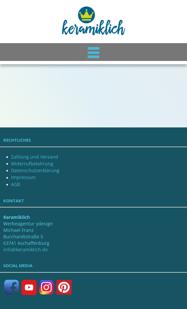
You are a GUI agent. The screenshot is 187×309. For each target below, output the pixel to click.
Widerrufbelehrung (32, 163)
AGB (15, 184)
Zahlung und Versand (34, 157)
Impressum (23, 177)
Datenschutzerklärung (35, 170)
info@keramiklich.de (25, 249)
